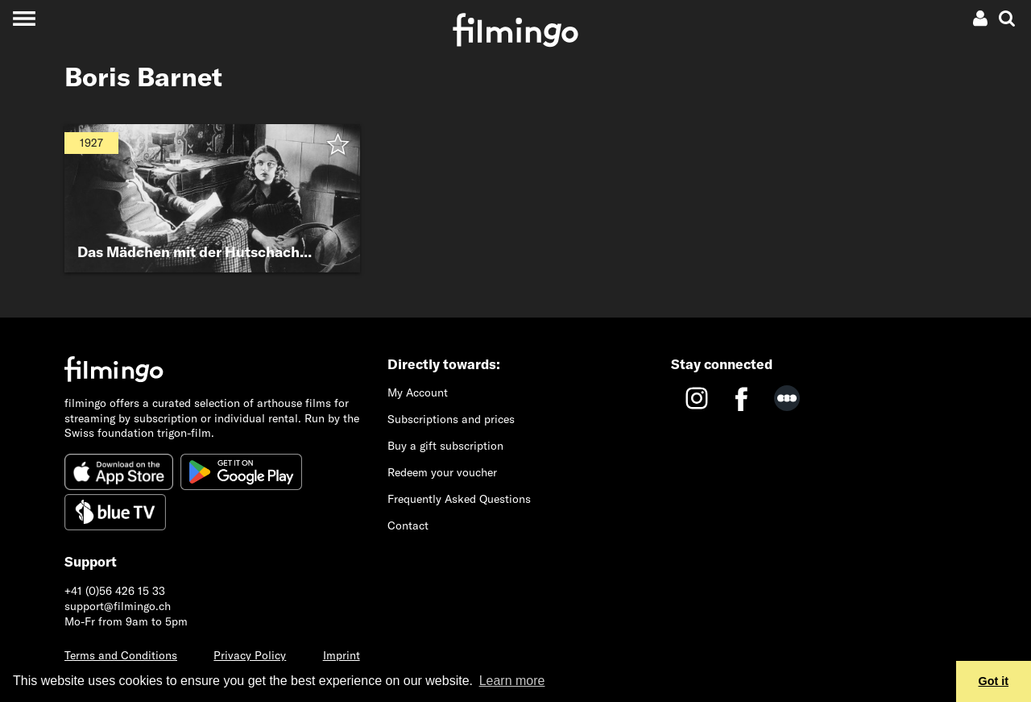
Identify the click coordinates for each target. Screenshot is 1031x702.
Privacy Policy (249, 655)
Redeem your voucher (442, 472)
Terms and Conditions (120, 655)
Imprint (341, 655)
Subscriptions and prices (451, 419)
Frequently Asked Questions (459, 499)
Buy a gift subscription (445, 445)
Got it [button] (994, 681)
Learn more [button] (512, 680)
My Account (417, 392)
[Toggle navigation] (24, 18)
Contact (408, 525)
